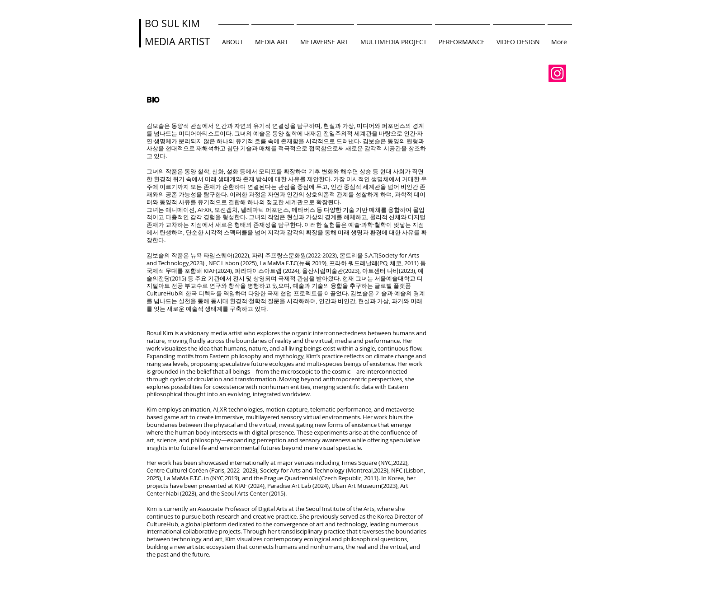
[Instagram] (557, 73)
